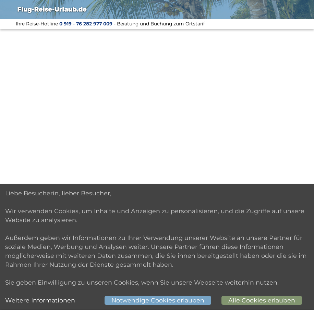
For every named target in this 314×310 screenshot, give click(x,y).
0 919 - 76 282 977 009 (85, 23)
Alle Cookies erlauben (261, 300)
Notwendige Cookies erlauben (157, 300)
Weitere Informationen (40, 300)
